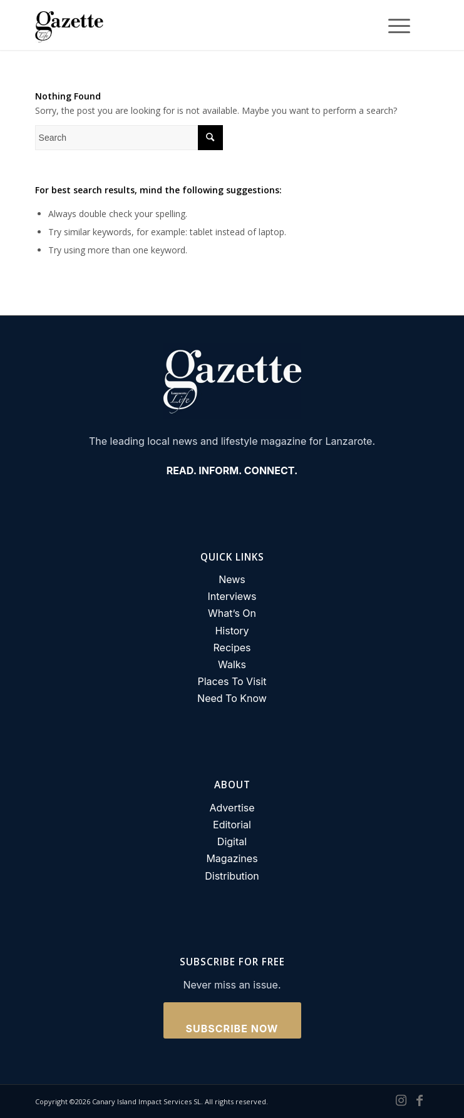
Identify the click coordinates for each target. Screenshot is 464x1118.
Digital (232, 841)
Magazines (231, 858)
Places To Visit (231, 681)
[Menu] (393, 25)
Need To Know (232, 698)
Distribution (232, 876)
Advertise (231, 807)
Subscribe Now (232, 1028)
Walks (232, 664)
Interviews (232, 596)
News (232, 579)
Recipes (232, 647)
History (232, 630)
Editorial (232, 824)
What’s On (232, 613)
